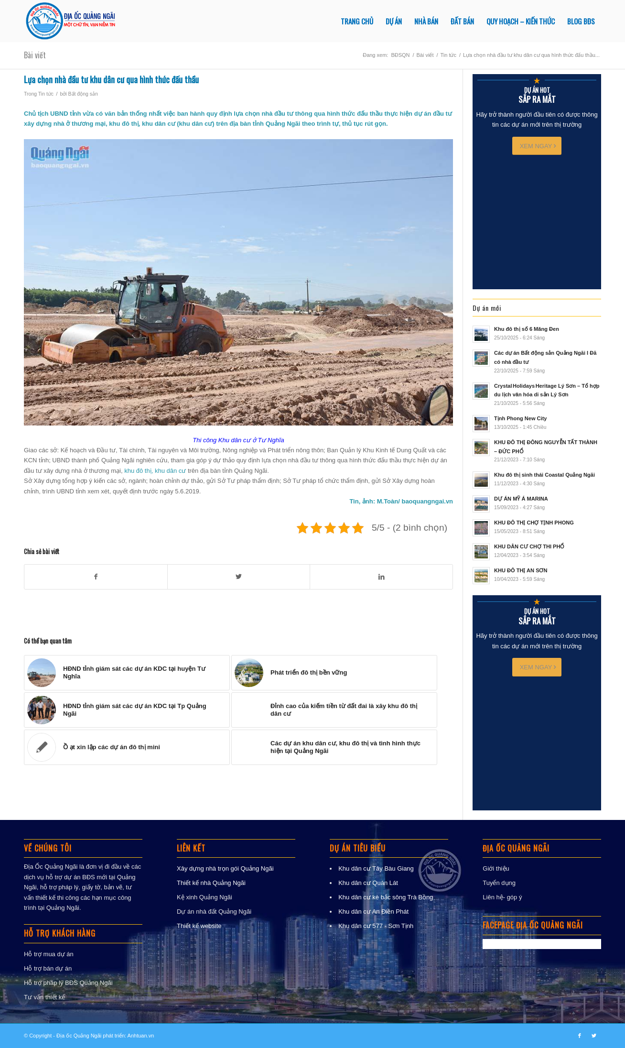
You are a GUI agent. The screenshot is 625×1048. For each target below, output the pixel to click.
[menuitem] (356, 21)
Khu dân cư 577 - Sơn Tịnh (375, 925)
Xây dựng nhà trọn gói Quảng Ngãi (225, 868)
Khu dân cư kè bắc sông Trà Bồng (385, 897)
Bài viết (35, 55)
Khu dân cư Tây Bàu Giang (376, 868)
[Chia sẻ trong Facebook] (95, 577)
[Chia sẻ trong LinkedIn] (381, 577)
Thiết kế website (199, 925)
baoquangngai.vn (427, 501)
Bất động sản (83, 94)
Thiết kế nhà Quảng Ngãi (211, 882)
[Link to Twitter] (594, 1035)
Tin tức (46, 94)
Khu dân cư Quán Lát (368, 882)
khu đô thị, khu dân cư (155, 470)
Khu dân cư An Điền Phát (373, 911)
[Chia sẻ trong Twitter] (239, 577)
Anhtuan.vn (141, 1035)
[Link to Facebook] (579, 1035)
